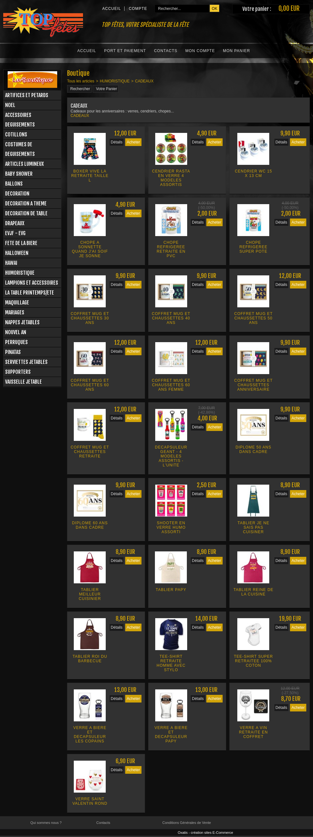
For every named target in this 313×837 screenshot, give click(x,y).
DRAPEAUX (14, 223)
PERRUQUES (16, 342)
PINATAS (13, 352)
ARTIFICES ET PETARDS (26, 95)
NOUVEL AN (15, 332)
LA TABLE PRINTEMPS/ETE (29, 292)
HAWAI (11, 263)
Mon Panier (236, 51)
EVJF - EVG (15, 233)
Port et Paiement (125, 51)
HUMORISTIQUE (19, 273)
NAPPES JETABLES (22, 322)
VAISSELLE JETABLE (23, 382)
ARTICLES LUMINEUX (24, 164)
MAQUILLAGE (17, 302)
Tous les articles (80, 81)
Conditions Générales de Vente (186, 823)
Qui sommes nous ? (46, 823)
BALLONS (14, 183)
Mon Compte (200, 51)
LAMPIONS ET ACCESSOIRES (31, 283)
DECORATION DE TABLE (26, 213)
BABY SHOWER (19, 174)
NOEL (10, 105)
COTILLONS (16, 134)
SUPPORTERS (18, 372)
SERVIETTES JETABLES (26, 362)
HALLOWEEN (16, 253)
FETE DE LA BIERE (21, 243)
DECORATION (17, 193)
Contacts (165, 51)
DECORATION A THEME (26, 203)
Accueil (86, 51)
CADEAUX (144, 81)
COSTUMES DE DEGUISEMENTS (20, 149)
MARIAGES (14, 312)
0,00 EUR (289, 8)
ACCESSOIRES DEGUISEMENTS (20, 120)
